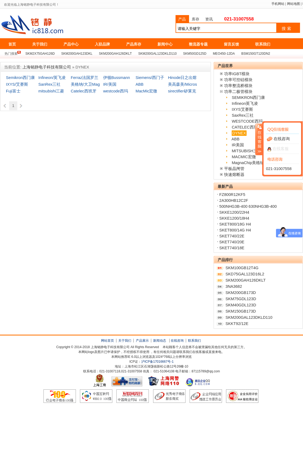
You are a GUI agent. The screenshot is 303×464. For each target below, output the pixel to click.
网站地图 (293, 4)
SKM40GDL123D (240, 305)
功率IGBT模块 (237, 74)
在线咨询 (177, 340)
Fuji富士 (13, 91)
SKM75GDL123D (240, 299)
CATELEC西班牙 (247, 127)
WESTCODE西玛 (247, 121)
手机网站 (277, 4)
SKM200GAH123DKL (76, 54)
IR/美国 (109, 84)
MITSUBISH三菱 (246, 151)
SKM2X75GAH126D (40, 54)
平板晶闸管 (234, 169)
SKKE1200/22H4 (234, 212)
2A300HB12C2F (233, 200)
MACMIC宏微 (244, 157)
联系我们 (194, 340)
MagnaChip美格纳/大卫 (252, 163)
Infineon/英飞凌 (52, 77)
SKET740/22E (231, 236)
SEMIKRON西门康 (248, 97)
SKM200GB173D (240, 292)
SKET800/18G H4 (235, 224)
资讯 (209, 19)
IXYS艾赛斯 (242, 109)
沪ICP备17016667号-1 (157, 361)
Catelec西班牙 (83, 91)
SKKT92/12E (236, 323)
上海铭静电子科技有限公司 (56, 25)
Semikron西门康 (20, 77)
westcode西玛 (115, 91)
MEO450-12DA (224, 54)
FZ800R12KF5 (232, 194)
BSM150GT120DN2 (255, 54)
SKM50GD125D (194, 54)
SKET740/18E (231, 248)
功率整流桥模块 (238, 86)
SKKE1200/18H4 (234, 218)
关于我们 (124, 340)
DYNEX (239, 133)
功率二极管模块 (238, 91)
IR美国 (238, 145)
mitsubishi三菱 (51, 91)
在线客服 (278, 149)
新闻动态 (159, 340)
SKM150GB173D (240, 311)
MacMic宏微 (146, 91)
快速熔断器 (234, 174)
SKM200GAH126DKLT (115, 54)
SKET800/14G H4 (235, 230)
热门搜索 (11, 54)
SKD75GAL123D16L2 (244, 274)
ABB (139, 84)
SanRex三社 (49, 84)
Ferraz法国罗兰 (84, 77)
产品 (182, 19)
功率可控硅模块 (238, 80)
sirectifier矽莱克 (182, 91)
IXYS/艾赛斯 (17, 84)
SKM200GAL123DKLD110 (157, 54)
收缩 (259, 139)
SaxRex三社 (243, 115)
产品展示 (142, 340)
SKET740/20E (231, 242)
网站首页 (107, 340)
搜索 (287, 28)
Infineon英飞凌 (245, 103)
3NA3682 (233, 286)
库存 (195, 19)
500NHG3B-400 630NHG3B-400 (248, 206)
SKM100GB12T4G (241, 268)
